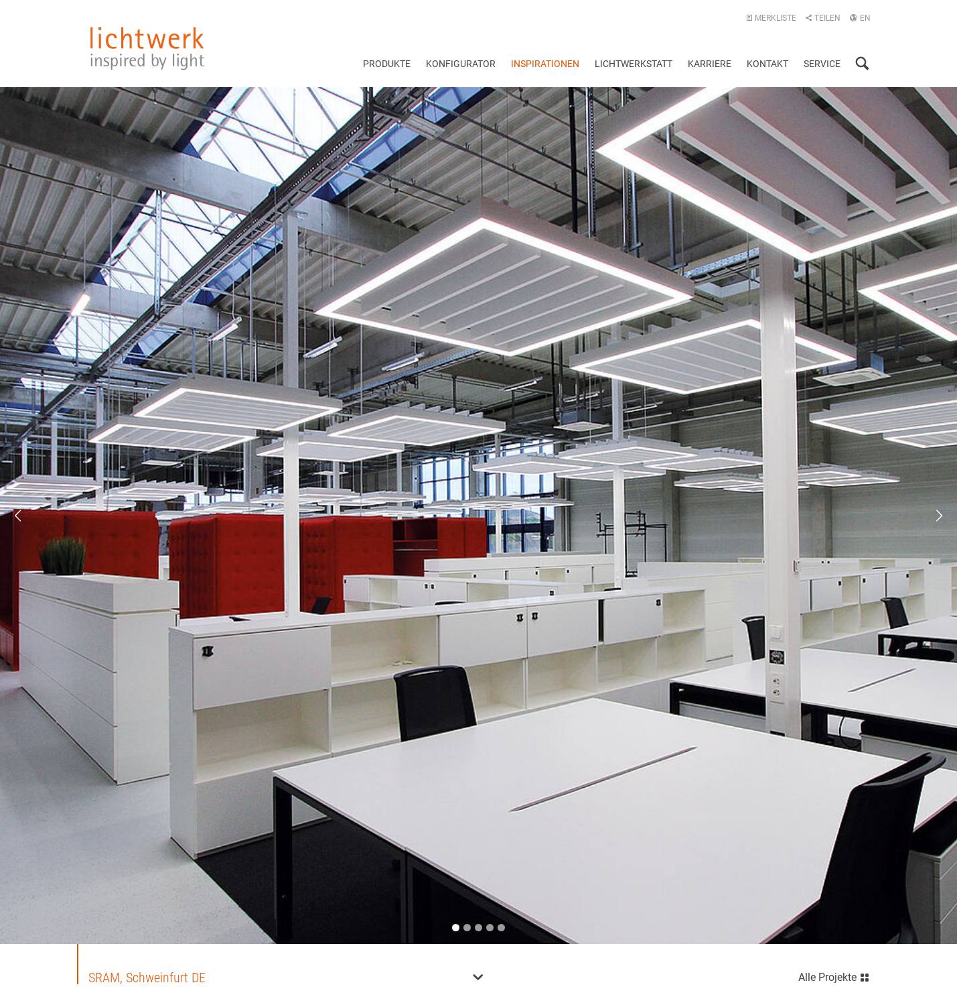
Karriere (709, 63)
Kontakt (767, 63)
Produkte (387, 63)
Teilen (822, 18)
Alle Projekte (834, 975)
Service (822, 63)
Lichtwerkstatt (633, 63)
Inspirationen (545, 63)
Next (930, 515)
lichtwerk (147, 48)
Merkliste (771, 18)
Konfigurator (461, 63)
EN (860, 18)
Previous (26, 515)
